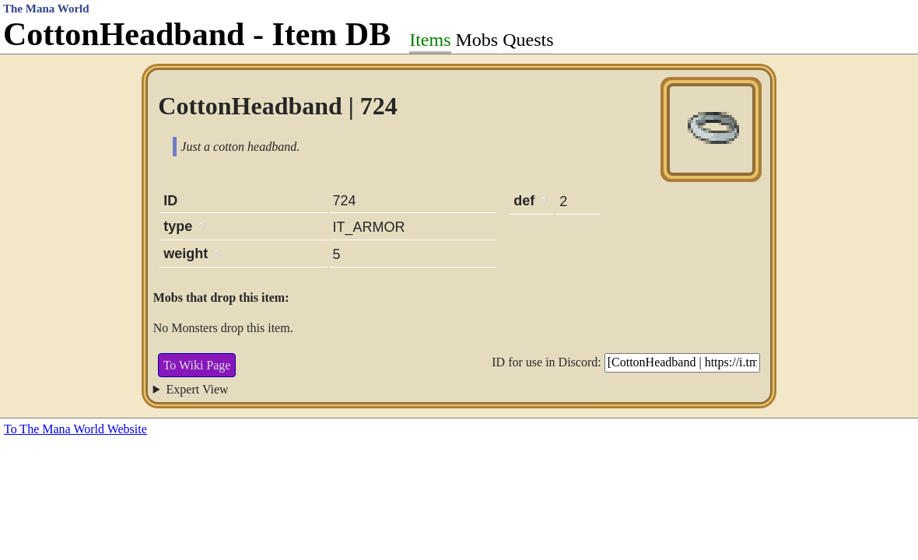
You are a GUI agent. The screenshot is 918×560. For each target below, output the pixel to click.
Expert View (197, 389)
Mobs (477, 40)
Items (429, 40)
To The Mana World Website (75, 429)
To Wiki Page (197, 365)
